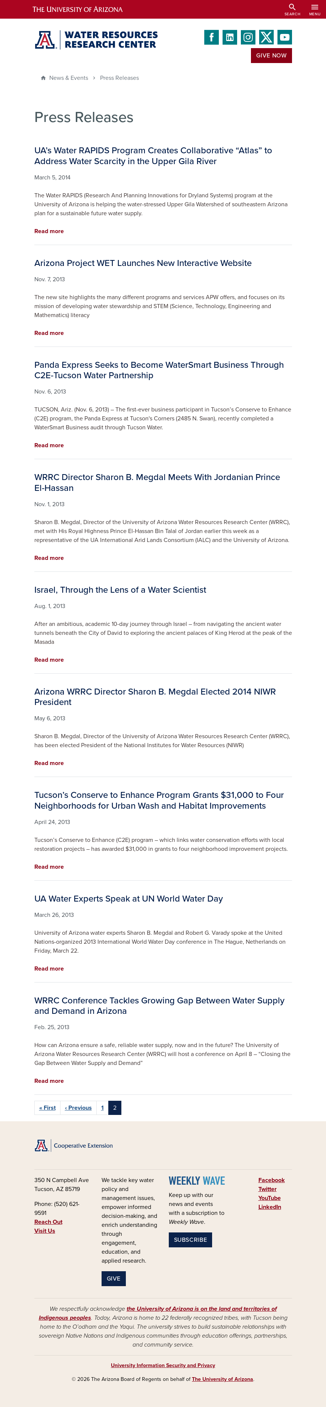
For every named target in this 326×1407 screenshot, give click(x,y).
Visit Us (44, 1231)
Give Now (271, 55)
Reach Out (48, 1222)
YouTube (269, 1198)
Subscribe (190, 1240)
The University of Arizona (222, 1379)
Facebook (271, 1180)
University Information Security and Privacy (163, 1365)
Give (114, 1278)
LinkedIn (269, 1207)
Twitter (267, 1189)
